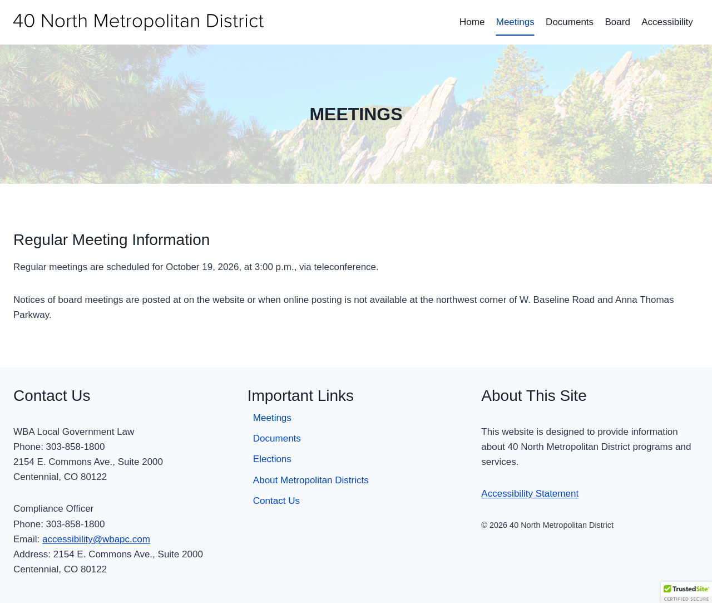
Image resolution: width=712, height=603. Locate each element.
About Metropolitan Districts (311, 480)
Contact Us (276, 501)
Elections (272, 459)
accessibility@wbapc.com (96, 539)
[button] (686, 592)
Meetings (515, 22)
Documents (570, 22)
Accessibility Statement (529, 493)
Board (617, 22)
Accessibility (667, 22)
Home (471, 22)
